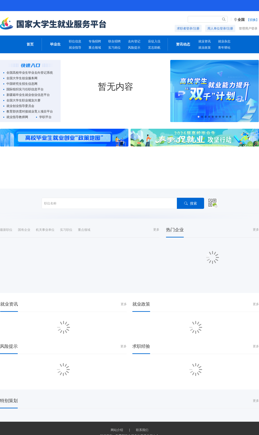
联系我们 (142, 414)
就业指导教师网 (17, 117)
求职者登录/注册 (188, 28)
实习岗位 (114, 47)
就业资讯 (204, 41)
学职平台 (45, 117)
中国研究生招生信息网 (21, 83)
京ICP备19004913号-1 (104, 426)
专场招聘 (95, 41)
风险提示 (134, 47)
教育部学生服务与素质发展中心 (137, 420)
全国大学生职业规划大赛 (23, 100)
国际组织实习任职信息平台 (25, 89)
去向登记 (134, 41)
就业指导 (75, 47)
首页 (30, 44)
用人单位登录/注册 (220, 28)
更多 (156, 214)
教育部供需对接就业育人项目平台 (29, 111)
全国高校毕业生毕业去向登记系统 (29, 72)
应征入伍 (154, 41)
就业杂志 (224, 41)
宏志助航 (154, 47)
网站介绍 (117, 414)
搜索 (190, 188)
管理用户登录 (248, 28)
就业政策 (204, 47)
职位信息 (75, 41)
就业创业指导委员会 (20, 106)
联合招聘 (114, 41)
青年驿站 (224, 47)
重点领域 (95, 47)
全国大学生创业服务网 (21, 78)
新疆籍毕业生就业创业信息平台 (28, 95)
